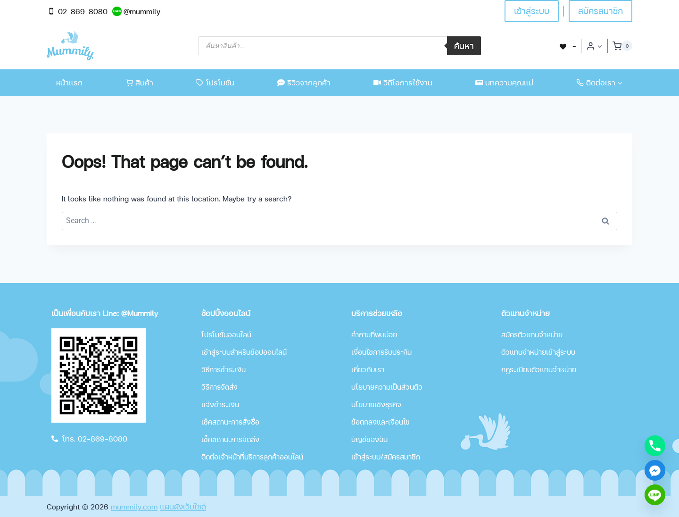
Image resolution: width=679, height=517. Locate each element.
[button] (599, 46)
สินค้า (139, 82)
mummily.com (134, 506)
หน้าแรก (69, 82)
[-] (567, 45)
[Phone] (655, 445)
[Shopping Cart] (622, 46)
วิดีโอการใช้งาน (402, 82)
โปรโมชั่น (215, 82)
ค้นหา (464, 45)
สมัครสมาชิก (600, 11)
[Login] (594, 46)
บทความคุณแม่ (504, 82)
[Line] (655, 494)
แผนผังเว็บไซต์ (183, 506)
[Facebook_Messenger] (655, 470)
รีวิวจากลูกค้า (304, 82)
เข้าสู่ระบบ (531, 11)
